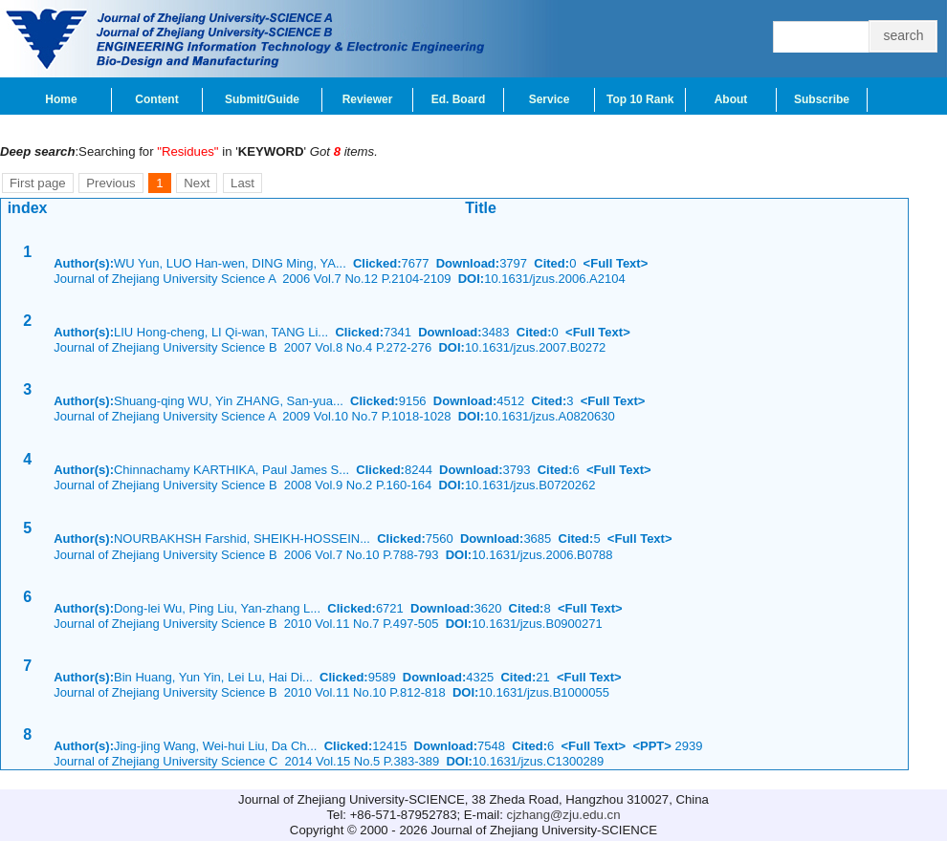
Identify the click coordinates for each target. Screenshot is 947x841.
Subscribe (821, 99)
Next (196, 183)
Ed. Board (458, 99)
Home (61, 99)
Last (242, 183)
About (731, 99)
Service (549, 99)
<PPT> (651, 746)
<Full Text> (616, 263)
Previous (110, 183)
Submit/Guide (262, 99)
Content (156, 99)
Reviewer (367, 99)
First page (38, 183)
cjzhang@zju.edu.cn (564, 815)
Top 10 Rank (639, 99)
